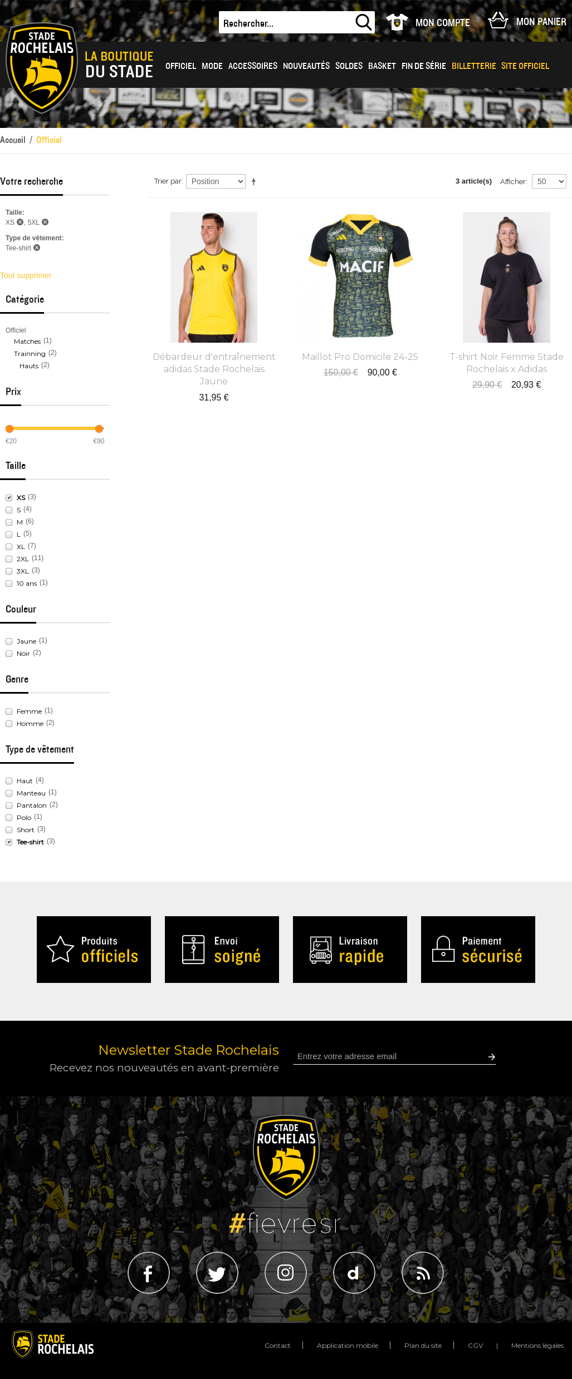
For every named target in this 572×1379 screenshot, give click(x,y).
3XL (23, 571)
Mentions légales (537, 1345)
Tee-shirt (30, 842)
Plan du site (423, 1345)
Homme (30, 723)
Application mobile (347, 1345)
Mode (212, 66)
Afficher (513, 181)
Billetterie (474, 66)
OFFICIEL (180, 66)
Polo (24, 817)
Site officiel (525, 66)
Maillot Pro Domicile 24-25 (360, 357)
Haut (25, 781)
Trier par (168, 181)
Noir (23, 653)
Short (26, 830)
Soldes (349, 66)
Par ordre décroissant (255, 181)
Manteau (31, 793)
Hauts (28, 366)
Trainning (30, 353)
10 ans (27, 583)
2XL (23, 559)
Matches (27, 341)
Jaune (26, 641)
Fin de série (424, 66)
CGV (475, 1345)
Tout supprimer (26, 275)
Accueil (13, 140)
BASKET (382, 66)
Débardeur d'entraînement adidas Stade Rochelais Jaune (214, 369)
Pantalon (32, 805)
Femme (29, 711)
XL (21, 546)
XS (21, 497)
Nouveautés (306, 66)
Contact (278, 1345)
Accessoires (252, 66)
